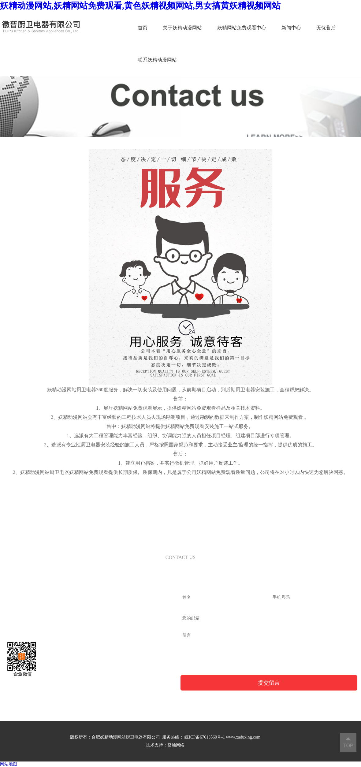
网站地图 (8, 764)
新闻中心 (271, 27)
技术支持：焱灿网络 (165, 745)
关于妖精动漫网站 (162, 27)
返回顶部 (348, 742)
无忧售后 (306, 27)
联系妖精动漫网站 (137, 59)
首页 (123, 27)
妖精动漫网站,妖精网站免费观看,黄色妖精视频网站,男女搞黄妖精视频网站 (140, 5)
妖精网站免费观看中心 (221, 27)
